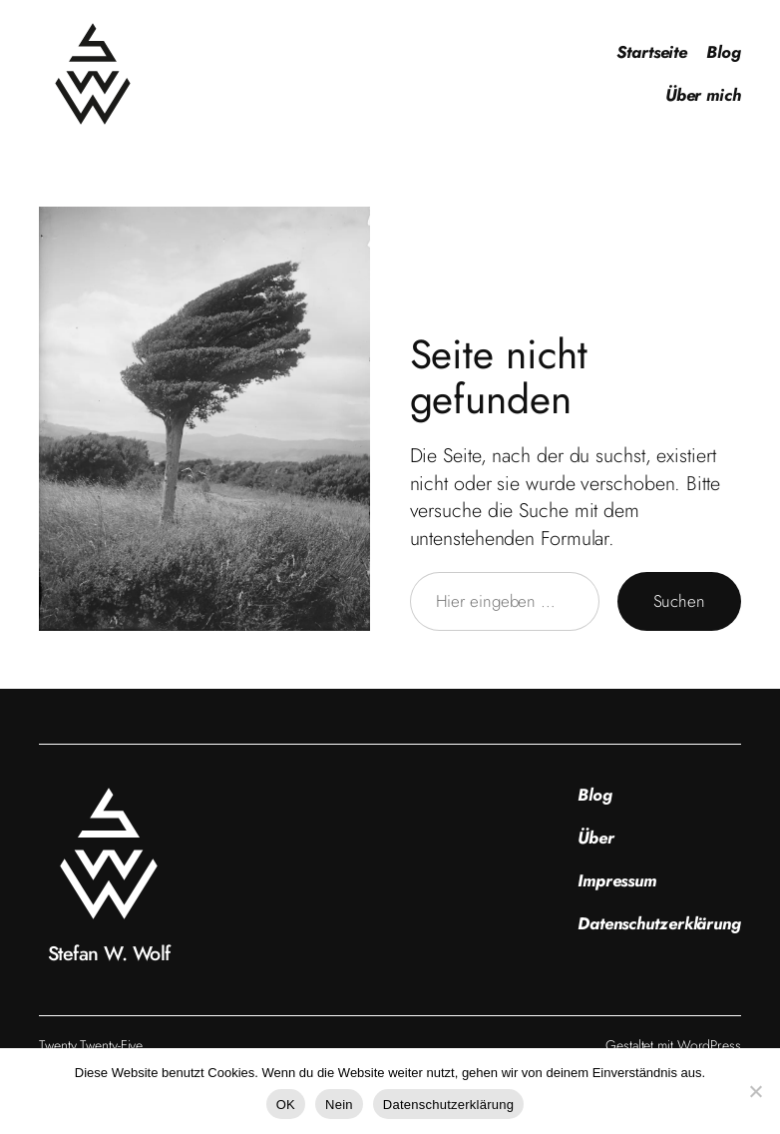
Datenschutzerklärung (448, 1104)
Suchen (679, 601)
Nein (339, 1104)
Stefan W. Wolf (109, 953)
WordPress (709, 1045)
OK (285, 1104)
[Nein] (755, 1091)
